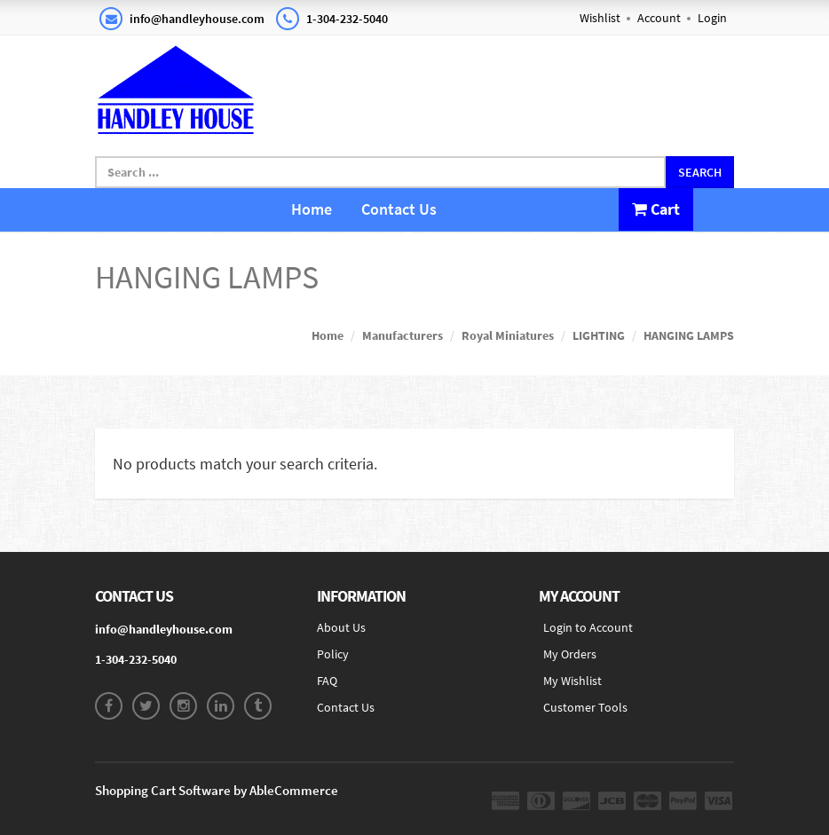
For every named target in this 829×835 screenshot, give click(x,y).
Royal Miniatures (508, 335)
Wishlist (600, 18)
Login (712, 18)
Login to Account (588, 627)
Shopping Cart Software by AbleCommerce (216, 790)
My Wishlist (572, 681)
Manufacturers (402, 335)
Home (311, 209)
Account (659, 18)
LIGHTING (598, 335)
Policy (333, 654)
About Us (341, 627)
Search (700, 172)
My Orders (569, 654)
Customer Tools (585, 707)
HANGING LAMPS (688, 335)
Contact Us (399, 209)
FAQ (327, 681)
